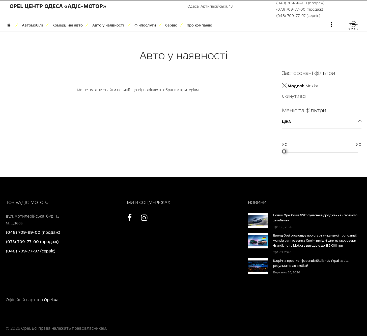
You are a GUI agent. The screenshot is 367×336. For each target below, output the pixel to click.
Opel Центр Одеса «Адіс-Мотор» (58, 6)
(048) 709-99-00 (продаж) (300, 3)
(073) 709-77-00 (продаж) (299, 9)
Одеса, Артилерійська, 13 (210, 6)
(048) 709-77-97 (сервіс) (298, 15)
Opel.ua (51, 300)
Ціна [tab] (286, 121)
